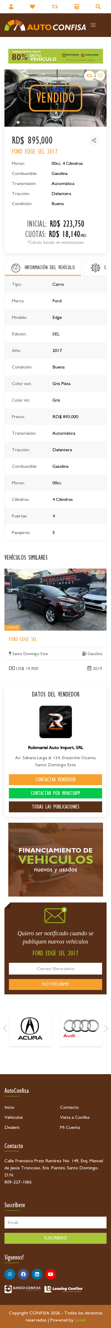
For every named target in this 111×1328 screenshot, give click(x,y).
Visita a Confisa (74, 1117)
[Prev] (5, 1079)
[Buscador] (99, 6)
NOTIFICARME (55, 984)
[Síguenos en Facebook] (23, 1274)
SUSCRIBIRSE (55, 1238)
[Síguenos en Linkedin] (37, 1274)
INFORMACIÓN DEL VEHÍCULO (50, 267)
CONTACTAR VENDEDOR (55, 779)
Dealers (12, 1127)
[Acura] (30, 1078)
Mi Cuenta (70, 1127)
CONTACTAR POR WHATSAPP (55, 793)
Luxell (80, 1320)
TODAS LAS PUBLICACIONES (55, 807)
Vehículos (13, 1117)
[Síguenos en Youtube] (50, 1274)
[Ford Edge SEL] (100, 654)
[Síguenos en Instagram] (9, 1274)
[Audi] (81, 1078)
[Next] (106, 1079)
